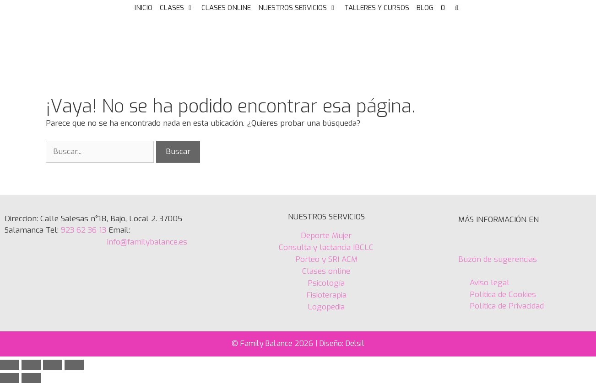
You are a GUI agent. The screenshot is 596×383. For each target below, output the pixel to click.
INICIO (143, 7)
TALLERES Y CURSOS (376, 7)
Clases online (326, 271)
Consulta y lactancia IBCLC (326, 247)
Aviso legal (489, 282)
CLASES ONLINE (226, 7)
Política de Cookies (501, 294)
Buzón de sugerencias (497, 259)
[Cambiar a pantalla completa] (31, 365)
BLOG (425, 7)
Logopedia (326, 307)
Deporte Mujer (326, 235)
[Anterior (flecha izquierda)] (9, 378)
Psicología (326, 283)
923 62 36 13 (82, 230)
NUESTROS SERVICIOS (299, 8)
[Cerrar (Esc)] (74, 365)
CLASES (179, 8)
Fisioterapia (326, 295)
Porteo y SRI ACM (326, 259)
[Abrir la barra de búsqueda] (457, 8)
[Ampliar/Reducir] (9, 365)
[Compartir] (52, 365)
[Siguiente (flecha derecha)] (31, 378)
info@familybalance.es (147, 242)
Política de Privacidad (507, 306)
